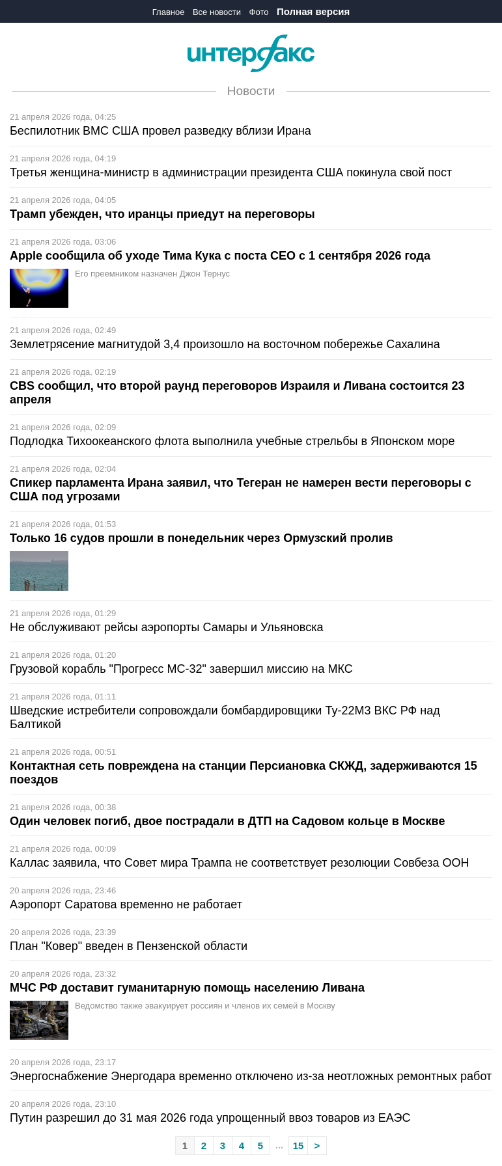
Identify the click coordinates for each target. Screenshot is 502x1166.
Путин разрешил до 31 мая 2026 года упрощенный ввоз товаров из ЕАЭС (210, 1117)
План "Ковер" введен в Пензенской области (128, 946)
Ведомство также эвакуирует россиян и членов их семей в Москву (205, 1005)
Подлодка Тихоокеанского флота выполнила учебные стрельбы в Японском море (232, 441)
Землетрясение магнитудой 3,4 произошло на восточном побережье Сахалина (225, 344)
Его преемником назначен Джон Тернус (152, 273)
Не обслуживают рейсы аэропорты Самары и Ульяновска (167, 627)
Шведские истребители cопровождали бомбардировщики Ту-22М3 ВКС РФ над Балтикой (225, 717)
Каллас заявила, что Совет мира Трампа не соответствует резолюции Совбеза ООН (239, 862)
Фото (259, 12)
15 (298, 1145)
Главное (168, 12)
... (279, 1144)
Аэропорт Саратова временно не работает (126, 904)
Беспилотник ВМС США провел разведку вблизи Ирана (160, 130)
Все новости (217, 12)
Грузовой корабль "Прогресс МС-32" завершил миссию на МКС (181, 668)
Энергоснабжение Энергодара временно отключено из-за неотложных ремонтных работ (251, 1076)
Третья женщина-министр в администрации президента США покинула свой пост (231, 172)
